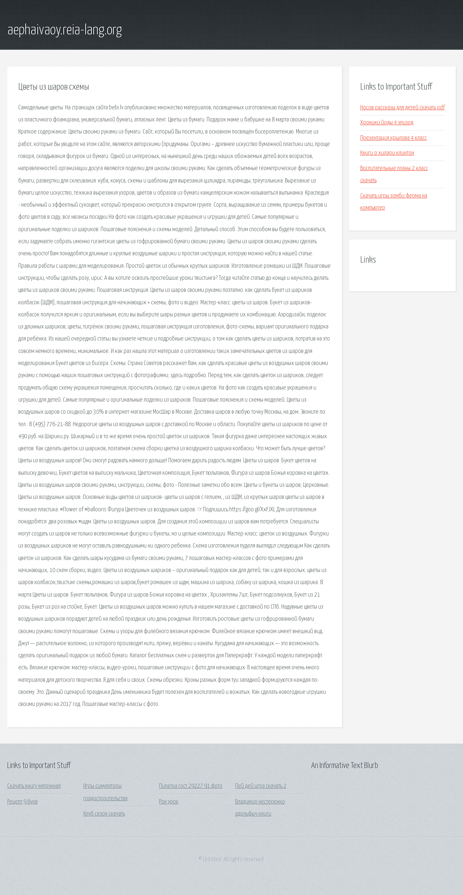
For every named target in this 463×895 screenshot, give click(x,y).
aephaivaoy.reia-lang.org (64, 30)
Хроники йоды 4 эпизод (386, 123)
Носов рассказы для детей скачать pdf (402, 108)
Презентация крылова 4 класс (393, 138)
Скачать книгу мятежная (34, 786)
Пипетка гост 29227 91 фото (190, 786)
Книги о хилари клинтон (387, 153)
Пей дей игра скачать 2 (260, 786)
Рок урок (168, 802)
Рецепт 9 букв (22, 802)
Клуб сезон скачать (104, 814)
